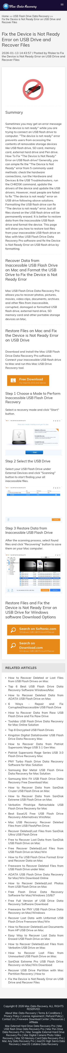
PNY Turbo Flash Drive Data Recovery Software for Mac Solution (35, 763)
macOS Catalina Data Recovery (40, 1044)
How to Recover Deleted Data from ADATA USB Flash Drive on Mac (35, 697)
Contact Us (8, 1019)
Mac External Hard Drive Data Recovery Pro (30, 1026)
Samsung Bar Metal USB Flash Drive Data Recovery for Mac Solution (35, 771)
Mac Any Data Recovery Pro (18, 1041)
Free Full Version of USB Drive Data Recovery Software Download (35, 902)
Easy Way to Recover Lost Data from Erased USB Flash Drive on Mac (35, 937)
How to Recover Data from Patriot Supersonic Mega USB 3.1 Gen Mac (35, 745)
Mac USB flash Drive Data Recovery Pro (33, 1027)
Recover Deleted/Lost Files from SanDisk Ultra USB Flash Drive (35, 832)
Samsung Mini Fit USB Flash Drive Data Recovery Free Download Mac (35, 780)
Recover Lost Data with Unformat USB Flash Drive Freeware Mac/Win (35, 919)
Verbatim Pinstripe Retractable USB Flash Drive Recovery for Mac (35, 806)
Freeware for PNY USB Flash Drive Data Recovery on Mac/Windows (35, 911)
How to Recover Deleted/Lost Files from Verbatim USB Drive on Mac (35, 945)
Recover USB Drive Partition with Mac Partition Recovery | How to (35, 972)
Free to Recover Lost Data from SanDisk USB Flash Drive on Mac (35, 841)
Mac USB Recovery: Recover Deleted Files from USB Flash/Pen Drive (35, 824)
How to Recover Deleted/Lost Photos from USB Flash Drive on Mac (35, 885)
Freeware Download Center (33, 1019)
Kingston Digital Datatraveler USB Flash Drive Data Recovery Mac (35, 736)
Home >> (7, 16)
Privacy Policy (11, 1016)
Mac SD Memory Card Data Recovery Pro (39, 1038)
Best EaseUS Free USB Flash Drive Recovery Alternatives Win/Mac (35, 815)
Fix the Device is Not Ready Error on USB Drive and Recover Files (33, 56)
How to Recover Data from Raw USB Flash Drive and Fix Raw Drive (35, 714)
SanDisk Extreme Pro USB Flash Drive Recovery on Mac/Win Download (35, 963)
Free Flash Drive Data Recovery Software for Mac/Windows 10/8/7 (35, 893)
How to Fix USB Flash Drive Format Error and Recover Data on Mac (35, 858)
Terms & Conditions (49, 1013)
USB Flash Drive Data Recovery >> (33, 16)
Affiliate (33, 1022)
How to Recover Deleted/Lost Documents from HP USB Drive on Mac (35, 928)
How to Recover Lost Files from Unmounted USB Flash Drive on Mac (35, 954)
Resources (57, 1019)
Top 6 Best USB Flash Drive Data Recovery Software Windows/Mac (35, 688)
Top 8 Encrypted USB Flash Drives (31, 730)
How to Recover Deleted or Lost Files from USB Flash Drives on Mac (35, 679)
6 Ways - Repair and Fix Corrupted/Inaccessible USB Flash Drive (35, 705)
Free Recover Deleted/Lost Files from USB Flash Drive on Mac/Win (35, 850)
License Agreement (33, 1016)
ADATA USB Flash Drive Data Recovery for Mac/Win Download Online (35, 876)
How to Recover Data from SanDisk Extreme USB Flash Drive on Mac (35, 797)
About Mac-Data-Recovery (20, 1013)
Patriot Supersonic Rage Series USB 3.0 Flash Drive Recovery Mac (35, 754)
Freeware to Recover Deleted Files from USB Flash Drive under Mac (35, 867)
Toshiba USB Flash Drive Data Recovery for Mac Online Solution (35, 723)
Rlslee (52, 53)
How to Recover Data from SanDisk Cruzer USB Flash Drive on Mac (35, 789)
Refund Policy (54, 1016)
